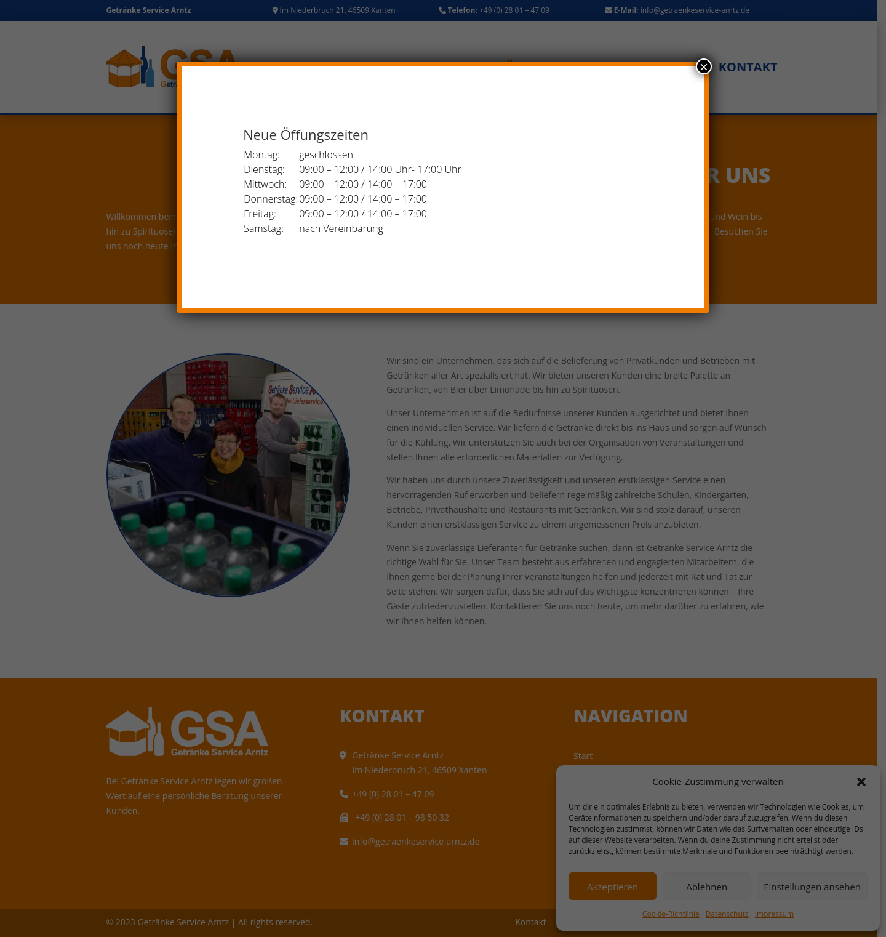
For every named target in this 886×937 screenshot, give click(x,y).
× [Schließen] (704, 66)
